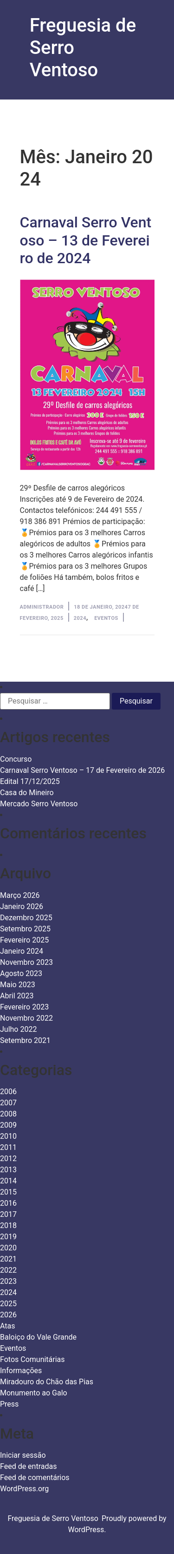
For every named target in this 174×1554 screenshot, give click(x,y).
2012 (8, 1158)
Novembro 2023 (26, 962)
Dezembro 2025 (26, 917)
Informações (21, 1370)
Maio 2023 (17, 984)
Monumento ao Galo (33, 1392)
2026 (8, 1314)
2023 (8, 1281)
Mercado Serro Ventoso (38, 803)
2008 (8, 1113)
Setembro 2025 (25, 928)
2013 (8, 1169)
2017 (8, 1214)
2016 (8, 1203)
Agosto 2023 (21, 973)
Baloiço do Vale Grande (38, 1337)
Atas (7, 1326)
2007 (8, 1102)
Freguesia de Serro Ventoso (52, 1518)
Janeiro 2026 (21, 906)
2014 (8, 1180)
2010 (8, 1136)
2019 (8, 1236)
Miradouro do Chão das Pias (46, 1381)
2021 (8, 1259)
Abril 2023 (17, 995)
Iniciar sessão (23, 1455)
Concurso (16, 759)
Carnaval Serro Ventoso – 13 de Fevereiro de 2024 (86, 240)
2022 (8, 1270)
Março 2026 (19, 895)
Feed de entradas (28, 1466)
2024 (80, 618)
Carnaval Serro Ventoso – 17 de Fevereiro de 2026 (82, 770)
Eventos (106, 618)
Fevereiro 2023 (24, 1007)
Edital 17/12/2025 (30, 781)
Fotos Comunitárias (32, 1359)
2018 (8, 1225)
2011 (8, 1147)
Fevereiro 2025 (24, 940)
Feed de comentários (35, 1477)
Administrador (42, 607)
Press (9, 1404)
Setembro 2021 (25, 1040)
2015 (8, 1192)
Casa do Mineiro (27, 792)
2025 (8, 1303)
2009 (8, 1125)
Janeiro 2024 (21, 951)
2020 (8, 1247)
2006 (8, 1091)
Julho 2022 (18, 1029)
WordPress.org (24, 1488)
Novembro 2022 (26, 1018)
